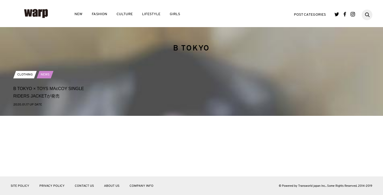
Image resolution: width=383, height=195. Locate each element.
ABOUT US (111, 186)
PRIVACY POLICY (52, 186)
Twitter (337, 14)
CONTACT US (84, 186)
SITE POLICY (20, 186)
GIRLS (175, 14)
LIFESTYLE (151, 14)
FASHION (99, 14)
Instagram (353, 14)
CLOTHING (25, 135)
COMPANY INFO (141, 186)
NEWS (45, 135)
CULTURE (124, 14)
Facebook (345, 14)
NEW (78, 14)
